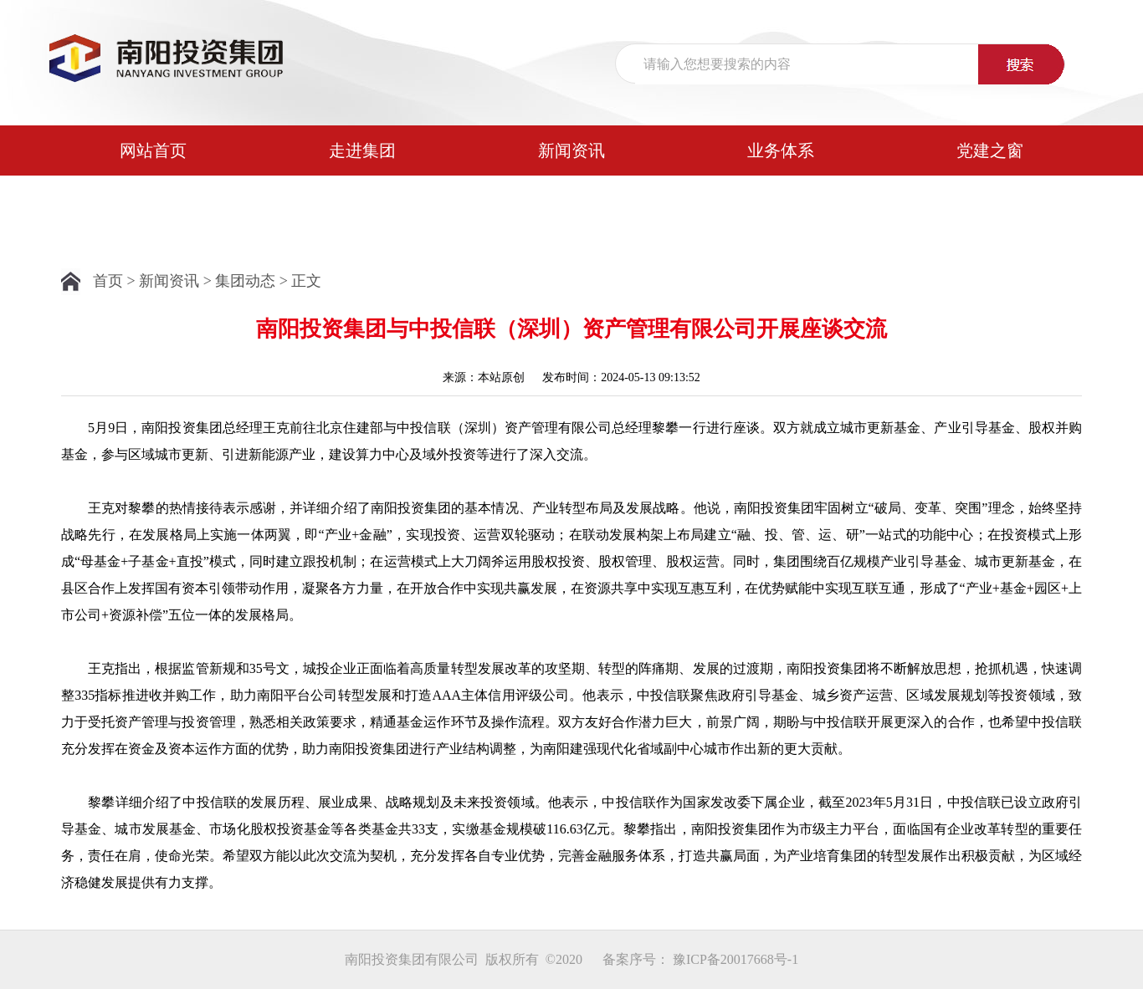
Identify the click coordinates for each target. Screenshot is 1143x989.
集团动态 (245, 281)
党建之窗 (989, 150)
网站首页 (153, 150)
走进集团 (362, 150)
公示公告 (153, 200)
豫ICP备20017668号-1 (735, 959)
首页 (108, 281)
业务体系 (780, 150)
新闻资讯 (571, 150)
